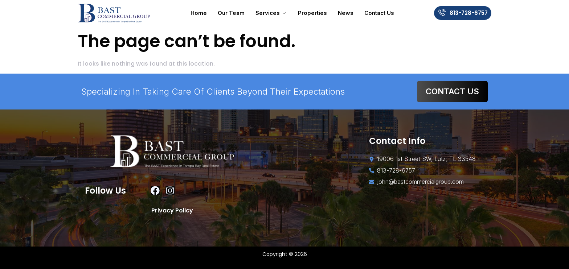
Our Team (231, 12)
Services (271, 12)
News (345, 12)
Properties (312, 12)
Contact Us (379, 12)
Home (199, 12)
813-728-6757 (469, 13)
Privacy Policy (172, 210)
